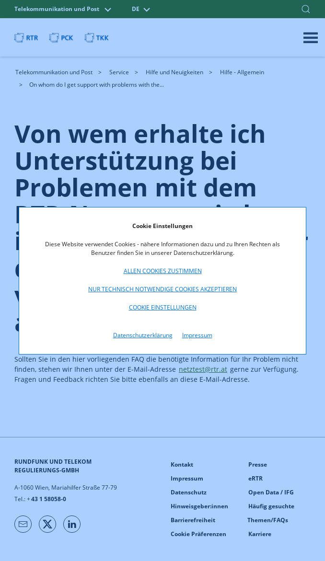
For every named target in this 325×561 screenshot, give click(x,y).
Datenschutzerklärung (143, 335)
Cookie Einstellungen (163, 307)
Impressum (197, 335)
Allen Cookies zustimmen (163, 271)
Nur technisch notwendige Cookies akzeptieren (162, 289)
